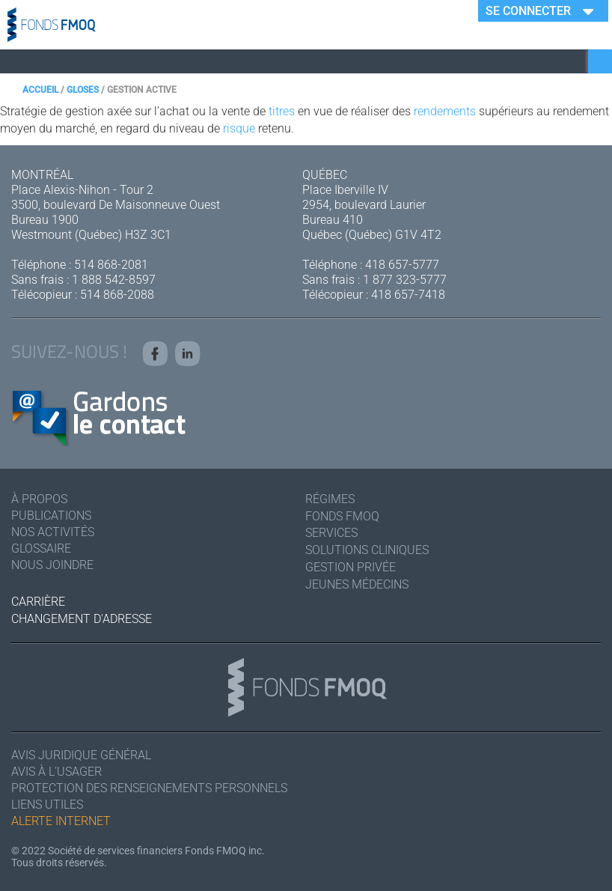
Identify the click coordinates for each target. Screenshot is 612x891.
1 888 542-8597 (114, 280)
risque (239, 128)
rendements (445, 111)
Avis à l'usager (56, 771)
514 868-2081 (111, 265)
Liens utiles (47, 804)
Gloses (83, 90)
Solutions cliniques (367, 550)
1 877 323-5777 (405, 280)
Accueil (40, 90)
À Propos (39, 499)
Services (331, 533)
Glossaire (41, 548)
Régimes (330, 499)
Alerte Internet (61, 821)
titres (282, 111)
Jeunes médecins (356, 584)
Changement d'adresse (81, 619)
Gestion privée (350, 567)
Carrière (38, 601)
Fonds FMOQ (342, 516)
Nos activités (52, 532)
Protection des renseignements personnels (149, 788)
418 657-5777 (402, 265)
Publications (51, 515)
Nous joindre (52, 565)
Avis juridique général (81, 755)
